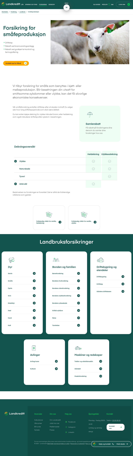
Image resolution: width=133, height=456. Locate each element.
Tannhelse (55, 325)
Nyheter (37, 430)
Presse (52, 430)
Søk (110, 4)
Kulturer (33, 369)
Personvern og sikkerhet (77, 443)
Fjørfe (10, 288)
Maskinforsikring (80, 376)
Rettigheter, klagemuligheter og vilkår (58, 443)
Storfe (10, 273)
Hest (9, 310)
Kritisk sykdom (57, 310)
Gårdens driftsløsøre (104, 291)
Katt (9, 325)
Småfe (10, 281)
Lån (22, 4)
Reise (54, 318)
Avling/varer (34, 361)
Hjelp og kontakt (106, 444)
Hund (10, 318)
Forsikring (43, 4)
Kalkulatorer (38, 420)
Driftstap (100, 284)
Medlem (104, 4)
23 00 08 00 (116, 420)
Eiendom (52, 4)
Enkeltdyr (11, 303)
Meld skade (121, 444)
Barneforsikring (57, 273)
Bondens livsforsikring (60, 281)
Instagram (70, 427)
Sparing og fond (31, 4)
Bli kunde (96, 4)
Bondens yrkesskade (59, 303)
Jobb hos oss (54, 423)
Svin (9, 296)
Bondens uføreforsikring (60, 288)
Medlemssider (54, 426)
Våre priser (38, 423)
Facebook (70, 422)
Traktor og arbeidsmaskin (84, 361)
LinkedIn (69, 432)
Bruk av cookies (90, 443)
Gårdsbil (78, 369)
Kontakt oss (112, 427)
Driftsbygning (101, 277)
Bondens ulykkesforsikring (61, 296)
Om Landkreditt (55, 420)
